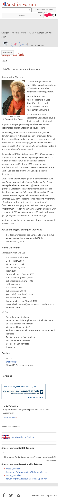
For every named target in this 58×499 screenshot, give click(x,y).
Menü (22, 15)
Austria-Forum (21, 4)
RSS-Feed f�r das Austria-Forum (18, 495)
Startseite (3, 4)
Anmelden (7, 52)
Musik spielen (9, 417)
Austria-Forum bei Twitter (11, 495)
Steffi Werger (12, 361)
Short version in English (22, 437)
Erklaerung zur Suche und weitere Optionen (44, 10)
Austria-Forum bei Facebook (3, 495)
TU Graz (50, 15)
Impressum (51, 495)
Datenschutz (38, 495)
